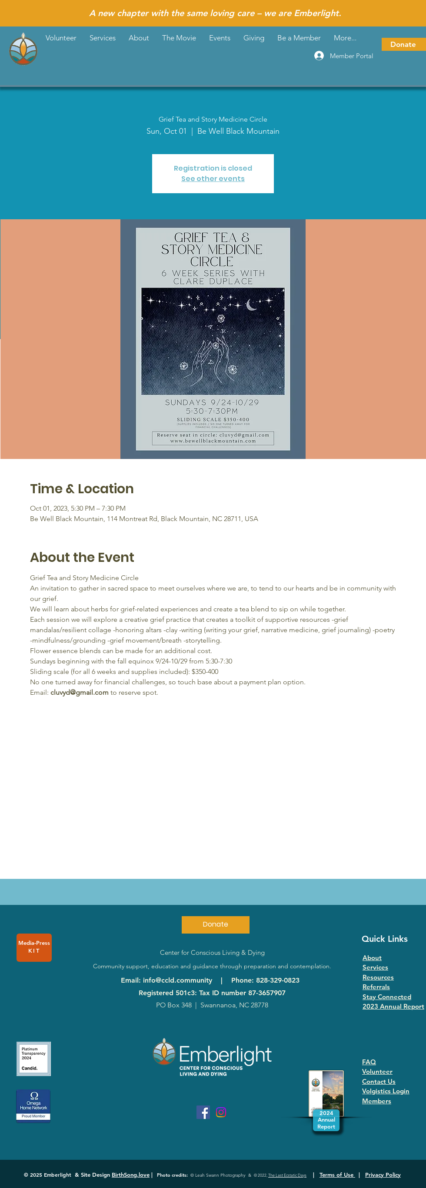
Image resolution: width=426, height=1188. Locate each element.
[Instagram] (221, 1112)
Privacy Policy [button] (383, 1174)
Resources (378, 977)
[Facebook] (203, 1112)
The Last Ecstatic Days (287, 1175)
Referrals (376, 987)
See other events (213, 179)
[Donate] (404, 44)
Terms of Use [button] (337, 1174)
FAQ (369, 1062)
